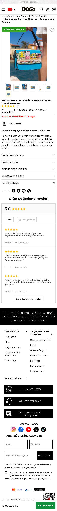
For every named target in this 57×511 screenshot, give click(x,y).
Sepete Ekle (45, 505)
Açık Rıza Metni (13, 472)
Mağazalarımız (12, 341)
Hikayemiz (10, 330)
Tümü (9, 213)
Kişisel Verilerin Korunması (12, 347)
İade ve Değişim (38, 344)
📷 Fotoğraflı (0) (27, 213)
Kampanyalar (37, 359)
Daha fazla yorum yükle (28, 292)
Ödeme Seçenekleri (40, 333)
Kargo (33, 338)
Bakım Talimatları (39, 349)
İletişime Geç (37, 364)
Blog (7, 335)
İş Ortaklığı (10, 354)
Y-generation (8, 104)
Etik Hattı (35, 354)
